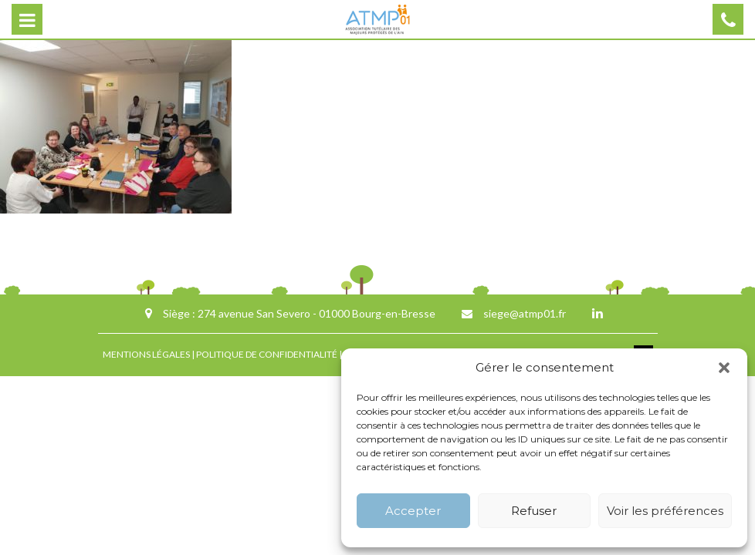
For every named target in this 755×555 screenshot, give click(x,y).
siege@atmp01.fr (524, 313)
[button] (724, 367)
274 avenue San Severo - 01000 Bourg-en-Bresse (316, 313)
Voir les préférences (665, 510)
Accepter (413, 510)
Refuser (534, 510)
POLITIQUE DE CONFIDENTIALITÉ (266, 354)
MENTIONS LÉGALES (146, 354)
